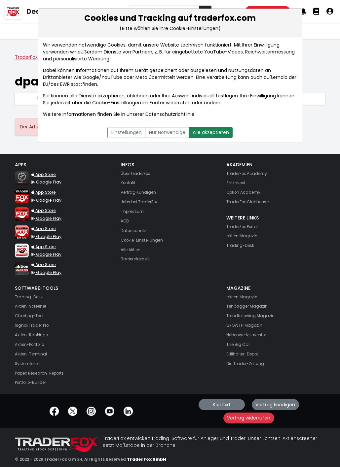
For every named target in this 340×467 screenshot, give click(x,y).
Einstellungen (126, 132)
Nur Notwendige (167, 132)
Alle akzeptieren (211, 132)
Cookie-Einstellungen (116, 102)
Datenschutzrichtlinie (170, 114)
